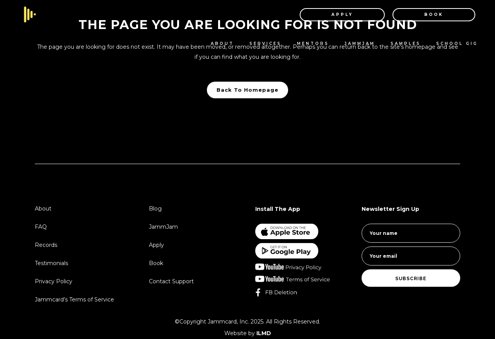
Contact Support (171, 281)
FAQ (41, 226)
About (43, 208)
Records (46, 244)
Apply (156, 244)
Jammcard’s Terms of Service (74, 299)
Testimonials (51, 263)
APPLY (334, 14)
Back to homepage (247, 90)
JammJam (163, 226)
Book (156, 263)
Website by (247, 333)
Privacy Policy (53, 281)
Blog (155, 208)
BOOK (425, 14)
